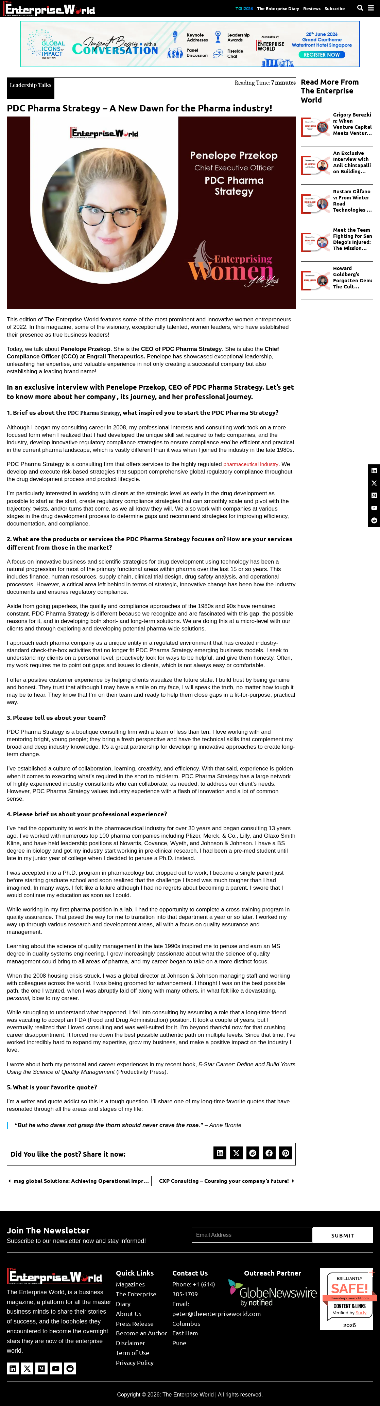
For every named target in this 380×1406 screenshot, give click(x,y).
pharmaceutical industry (253, 463)
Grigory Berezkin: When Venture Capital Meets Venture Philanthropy (352, 123)
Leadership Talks (36, 83)
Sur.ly (361, 1312)
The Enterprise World (188, 1394)
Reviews (304, 8)
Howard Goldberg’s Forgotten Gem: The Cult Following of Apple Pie (352, 277)
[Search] (360, 8)
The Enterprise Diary (262, 8)
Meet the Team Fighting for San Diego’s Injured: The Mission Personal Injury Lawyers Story (352, 239)
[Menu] (370, 7)
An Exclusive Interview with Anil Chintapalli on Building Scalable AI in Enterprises (352, 162)
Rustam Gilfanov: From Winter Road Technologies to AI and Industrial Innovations (352, 200)
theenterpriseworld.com (350, 1297)
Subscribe (333, 8)
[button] (219, 1152)
